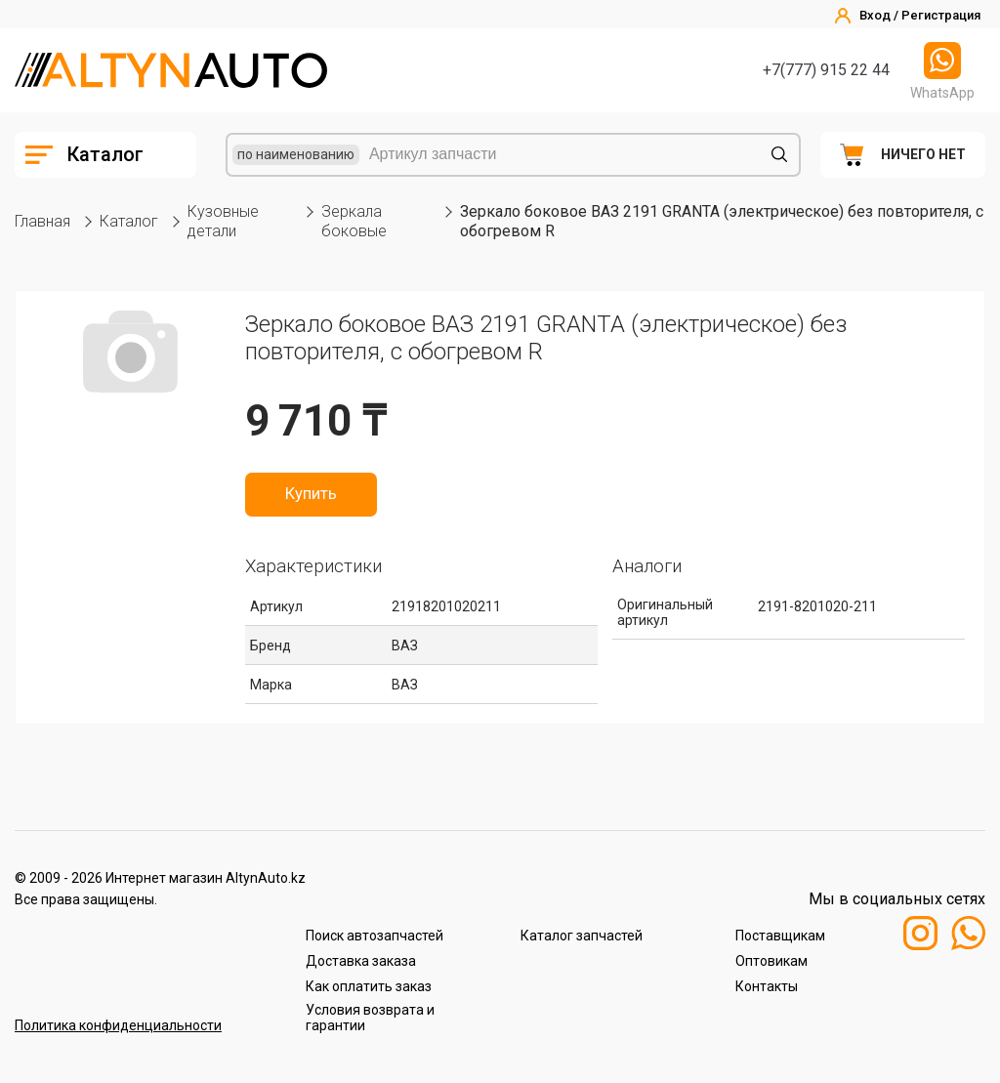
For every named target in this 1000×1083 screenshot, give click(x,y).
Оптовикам (771, 961)
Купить (311, 494)
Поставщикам (780, 935)
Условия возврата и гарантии (370, 1017)
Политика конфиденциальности (118, 1025)
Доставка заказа (361, 961)
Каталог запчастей (582, 935)
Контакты (766, 986)
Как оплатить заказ (369, 986)
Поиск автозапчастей (374, 935)
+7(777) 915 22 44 (826, 70)
